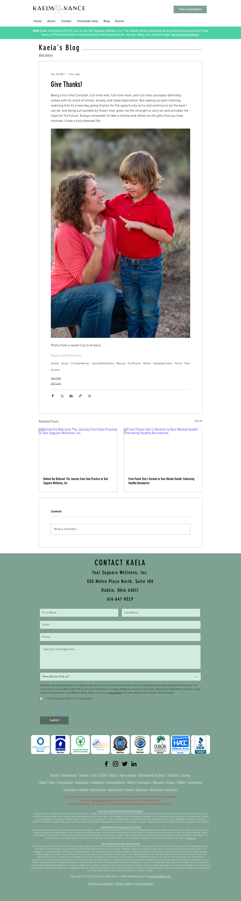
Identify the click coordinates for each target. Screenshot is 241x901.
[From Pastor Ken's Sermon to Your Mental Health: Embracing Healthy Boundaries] (163, 450)
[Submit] (54, 720)
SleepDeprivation (162, 363)
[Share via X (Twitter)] (62, 396)
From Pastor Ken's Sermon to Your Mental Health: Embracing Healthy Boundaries (161, 481)
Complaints (194, 782)
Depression (69, 775)
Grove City (171, 790)
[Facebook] (106, 764)
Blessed (121, 363)
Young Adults (127, 775)
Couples (186, 775)
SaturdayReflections (103, 363)
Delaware (142, 790)
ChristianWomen (80, 363)
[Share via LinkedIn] (71, 396)
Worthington (98, 790)
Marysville (156, 790)
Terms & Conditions (100, 884)
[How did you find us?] (120, 677)
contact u (190, 838)
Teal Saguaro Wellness (184, 34)
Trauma (83, 775)
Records (158, 782)
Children (172, 775)
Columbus (70, 790)
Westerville (115, 790)
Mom (187, 363)
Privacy (170, 782)
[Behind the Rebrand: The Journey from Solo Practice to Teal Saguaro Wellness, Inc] (78, 450)
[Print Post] (89, 396)
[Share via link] (80, 396)
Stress (65, 363)
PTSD (102, 775)
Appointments (116, 782)
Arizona (55, 370)
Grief (94, 775)
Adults (112, 775)
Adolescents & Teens (151, 775)
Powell (129, 790)
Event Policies (144, 884)
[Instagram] (115, 764)
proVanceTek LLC (160, 876)
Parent (178, 363)
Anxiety (55, 363)
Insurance (144, 782)
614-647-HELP (115, 693)
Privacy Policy (124, 884)
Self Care (56, 383)
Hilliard (83, 790)
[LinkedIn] (134, 764)
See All (198, 421)
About (43, 782)
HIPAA (181, 782)
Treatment (97, 782)
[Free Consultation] (190, 9)
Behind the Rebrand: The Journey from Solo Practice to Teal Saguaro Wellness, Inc (75, 481)
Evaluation (82, 782)
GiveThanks (134, 363)
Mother (147, 363)
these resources (101, 800)
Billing (131, 782)
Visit (52, 782)
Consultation (65, 782)
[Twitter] (124, 764)
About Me (56, 378)
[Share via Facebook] (52, 396)
